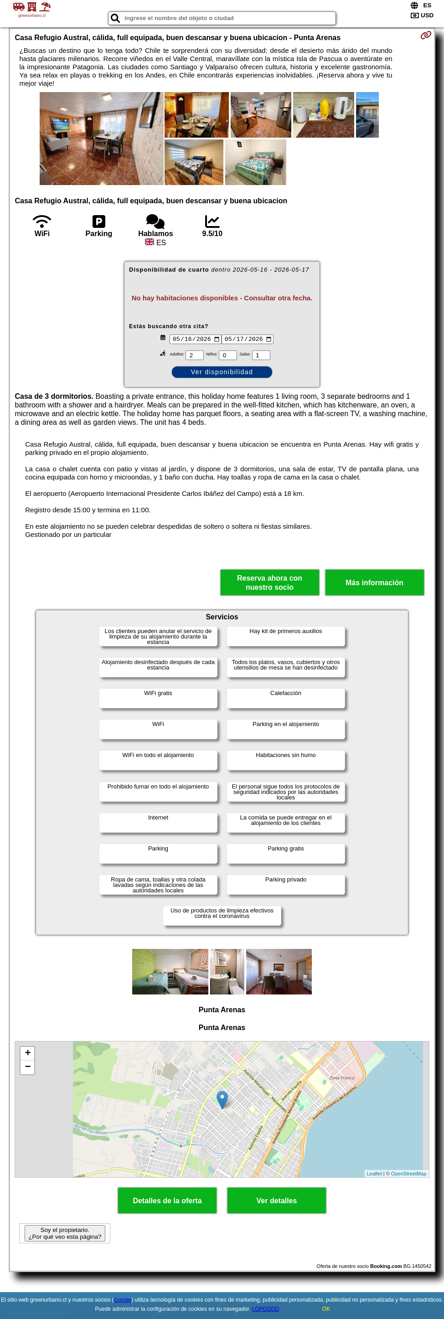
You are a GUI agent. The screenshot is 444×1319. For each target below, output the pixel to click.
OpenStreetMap (409, 1173)
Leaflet (374, 1173)
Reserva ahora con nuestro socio (269, 582)
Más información (374, 583)
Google (123, 1300)
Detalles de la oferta (167, 1201)
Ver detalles (277, 1201)
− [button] (28, 1067)
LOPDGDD (265, 1309)
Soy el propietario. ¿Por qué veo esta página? (64, 1233)
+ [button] (28, 1054)
